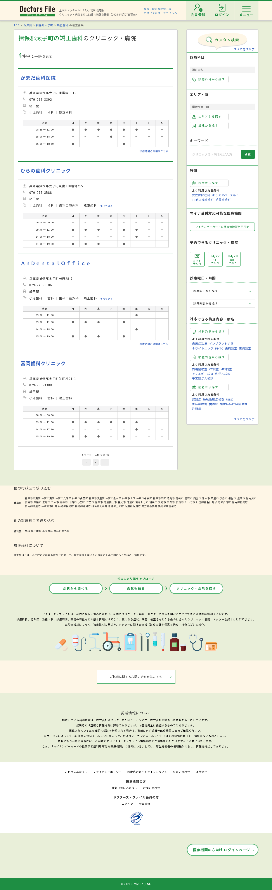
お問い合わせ (181, 771)
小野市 (81, 502)
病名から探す (205, 387)
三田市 (90, 502)
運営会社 (201, 771)
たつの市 (190, 502)
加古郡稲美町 (240, 502)
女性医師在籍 (201, 195)
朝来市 (153, 502)
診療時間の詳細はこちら (154, 151)
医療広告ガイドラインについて (147, 771)
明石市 (188, 498)
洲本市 (206, 498)
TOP (17, 25)
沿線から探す (205, 125)
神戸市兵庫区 (63, 498)
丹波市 (131, 502)
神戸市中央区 (144, 498)
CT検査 (214, 369)
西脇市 (38, 502)
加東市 (180, 502)
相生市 (232, 498)
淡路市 (162, 502)
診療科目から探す (208, 79)
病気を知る (136, 588)
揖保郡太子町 (44, 25)
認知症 (196, 399)
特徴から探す (205, 183)
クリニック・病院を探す (196, 588)
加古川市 (251, 498)
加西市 (99, 502)
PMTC (219, 348)
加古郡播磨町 (33, 506)
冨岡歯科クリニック (43, 363)
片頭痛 (196, 408)
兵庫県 (28, 25)
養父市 (122, 502)
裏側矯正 (245, 348)
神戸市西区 (159, 498)
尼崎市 (180, 498)
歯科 (27, 531)
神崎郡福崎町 (66, 506)
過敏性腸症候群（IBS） (219, 399)
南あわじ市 (142, 502)
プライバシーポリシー (107, 771)
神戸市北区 (128, 498)
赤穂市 (29, 502)
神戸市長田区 (80, 498)
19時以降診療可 (203, 200)
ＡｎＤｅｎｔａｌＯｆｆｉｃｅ (56, 263)
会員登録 (144, 803)
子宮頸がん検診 (202, 378)
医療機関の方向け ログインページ (221, 849)
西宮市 (197, 498)
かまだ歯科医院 (38, 77)
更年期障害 (199, 404)
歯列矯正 (231, 348)
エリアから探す (207, 116)
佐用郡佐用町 (132, 506)
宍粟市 (171, 502)
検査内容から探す (208, 357)
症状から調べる (75, 588)
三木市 (55, 502)
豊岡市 (241, 498)
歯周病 (213, 404)
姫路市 (171, 498)
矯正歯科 (62, 25)
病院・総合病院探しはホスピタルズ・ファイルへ (160, 11)
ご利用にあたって (76, 771)
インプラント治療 (221, 343)
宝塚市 (46, 502)
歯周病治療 (199, 343)
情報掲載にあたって (124, 787)
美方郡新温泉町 (167, 506)
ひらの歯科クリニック (46, 170)
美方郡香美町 (149, 506)
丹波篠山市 (110, 502)
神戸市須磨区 (97, 498)
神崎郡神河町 (83, 506)
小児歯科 (47, 531)
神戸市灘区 (48, 498)
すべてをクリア (244, 49)
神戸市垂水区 (113, 498)
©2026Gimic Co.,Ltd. (136, 884)
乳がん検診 (222, 374)
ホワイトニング (202, 348)
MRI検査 (226, 369)
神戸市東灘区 (33, 498)
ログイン (127, 803)
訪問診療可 (223, 200)
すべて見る (106, 206)
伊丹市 (223, 498)
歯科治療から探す (208, 331)
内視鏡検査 (199, 369)
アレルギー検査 (202, 374)
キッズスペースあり (225, 195)
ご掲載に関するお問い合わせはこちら (136, 677)
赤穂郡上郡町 (116, 506)
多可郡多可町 (223, 502)
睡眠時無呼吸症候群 (234, 404)
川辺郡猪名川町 (205, 502)
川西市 (72, 502)
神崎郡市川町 (49, 506)
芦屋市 (215, 498)
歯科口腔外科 (61, 531)
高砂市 (64, 502)
